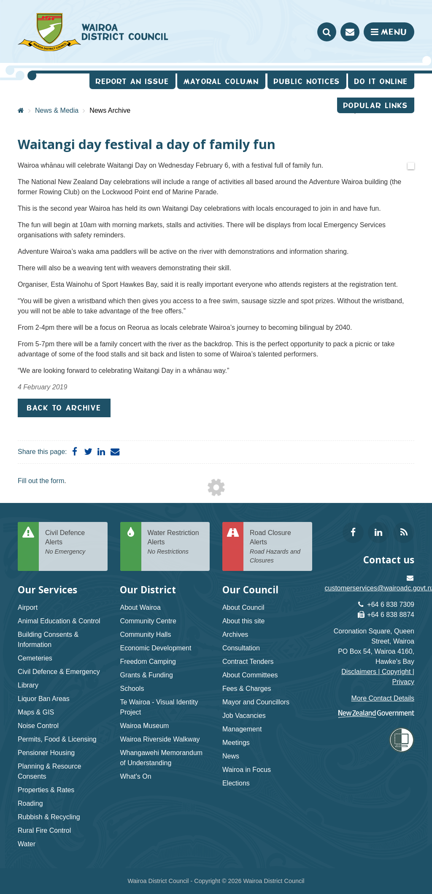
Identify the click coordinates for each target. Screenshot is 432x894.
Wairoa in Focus (246, 769)
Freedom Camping (148, 661)
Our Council (250, 589)
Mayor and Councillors (255, 702)
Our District (148, 589)
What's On (135, 776)
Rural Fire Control (44, 830)
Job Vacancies (244, 715)
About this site (243, 621)
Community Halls (145, 634)
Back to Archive (64, 408)
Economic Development (155, 648)
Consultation (241, 648)
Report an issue (132, 81)
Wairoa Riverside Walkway (160, 739)
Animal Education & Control (59, 621)
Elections (236, 783)
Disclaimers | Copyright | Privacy (377, 676)
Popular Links (375, 105)
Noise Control (38, 725)
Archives (235, 634)
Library (28, 685)
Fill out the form (41, 480)
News (230, 756)
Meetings (236, 742)
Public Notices (307, 81)
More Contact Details (382, 698)
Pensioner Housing (46, 752)
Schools (132, 688)
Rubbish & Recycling (49, 817)
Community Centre (148, 621)
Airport (28, 607)
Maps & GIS (36, 712)
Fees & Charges (246, 688)
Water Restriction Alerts (176, 542)
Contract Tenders (248, 661)
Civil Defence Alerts (73, 542)
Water (26, 844)
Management (242, 729)
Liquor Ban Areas (44, 698)
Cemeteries (35, 658)
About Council (243, 607)
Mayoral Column (221, 81)
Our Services (47, 589)
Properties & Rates (46, 789)
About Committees (250, 675)
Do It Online (381, 81)
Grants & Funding (146, 675)
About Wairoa (140, 607)
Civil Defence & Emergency (59, 671)
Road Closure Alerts (278, 547)
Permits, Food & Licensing (57, 739)
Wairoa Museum (144, 725)
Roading (30, 803)
